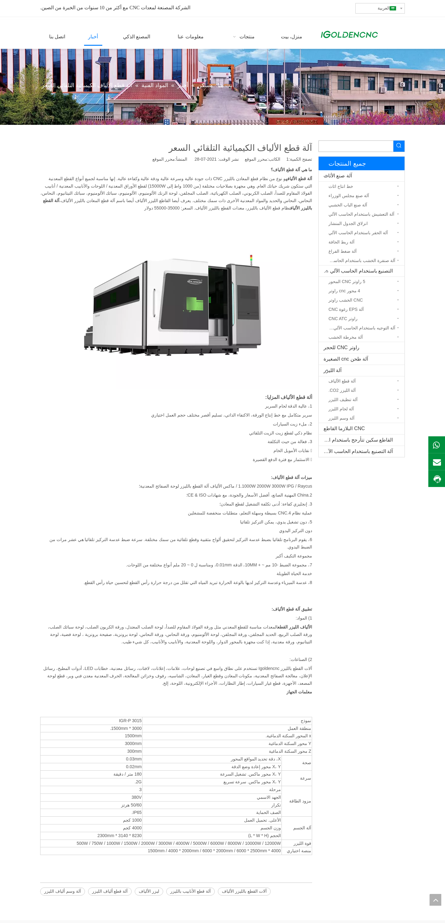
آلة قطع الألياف (342, 381)
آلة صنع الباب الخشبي (347, 204)
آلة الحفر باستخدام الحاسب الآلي (358, 232)
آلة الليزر (332, 370)
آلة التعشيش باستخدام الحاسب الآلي (361, 214)
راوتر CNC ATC (343, 318)
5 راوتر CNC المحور (346, 281)
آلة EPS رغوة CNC (346, 309)
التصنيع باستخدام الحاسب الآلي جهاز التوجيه (356, 270)
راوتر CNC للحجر (341, 347)
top (435, 900)
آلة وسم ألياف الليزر (62, 891)
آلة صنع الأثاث (338, 175)
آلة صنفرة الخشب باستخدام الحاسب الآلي (360, 260)
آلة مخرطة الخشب (345, 337)
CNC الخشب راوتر (345, 300)
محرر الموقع (163, 159)
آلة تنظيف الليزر (343, 399)
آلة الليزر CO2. (342, 390)
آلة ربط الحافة (341, 241)
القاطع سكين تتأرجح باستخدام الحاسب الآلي (356, 439)
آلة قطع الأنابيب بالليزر (190, 891)
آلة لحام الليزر (341, 408)
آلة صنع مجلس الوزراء (348, 195)
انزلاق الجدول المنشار (348, 223)
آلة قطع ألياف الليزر (110, 891)
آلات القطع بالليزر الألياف (244, 891)
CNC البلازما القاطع (344, 428)
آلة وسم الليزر (341, 418)
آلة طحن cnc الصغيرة (346, 359)
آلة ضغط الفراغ (342, 251)
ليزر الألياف (149, 891)
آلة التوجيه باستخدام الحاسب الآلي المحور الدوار (360, 327)
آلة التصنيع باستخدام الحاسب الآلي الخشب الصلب (356, 451)
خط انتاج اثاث (340, 186)
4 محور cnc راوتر (344, 290)
